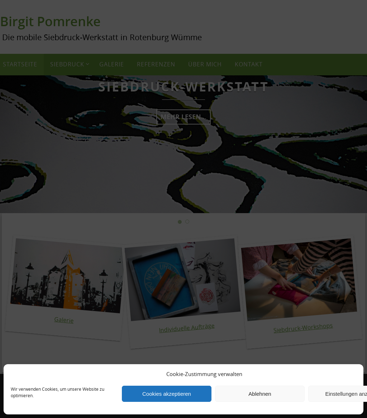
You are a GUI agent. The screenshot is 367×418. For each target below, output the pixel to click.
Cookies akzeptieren (166, 394)
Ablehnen (259, 394)
